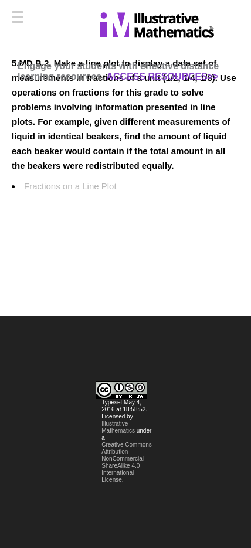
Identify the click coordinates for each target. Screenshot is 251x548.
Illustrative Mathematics (118, 427)
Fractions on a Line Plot (70, 186)
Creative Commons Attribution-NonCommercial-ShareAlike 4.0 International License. (126, 462)
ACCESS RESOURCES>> (162, 76)
